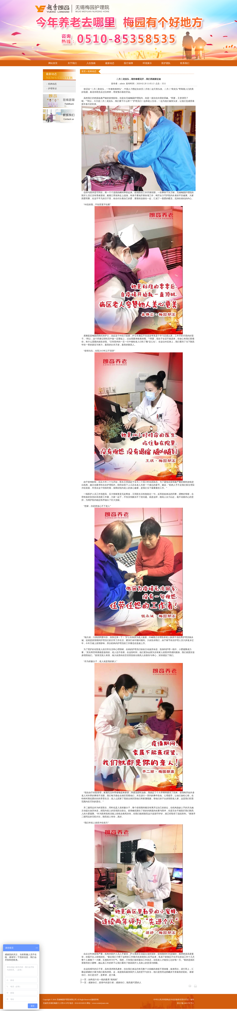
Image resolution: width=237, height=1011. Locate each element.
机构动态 (52, 84)
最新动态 (109, 63)
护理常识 (52, 88)
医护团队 (165, 63)
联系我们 (184, 63)
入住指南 (91, 63)
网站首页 (52, 63)
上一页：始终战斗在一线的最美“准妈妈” (99, 979)
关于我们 (72, 63)
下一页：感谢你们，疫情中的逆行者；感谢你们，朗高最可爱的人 (110, 982)
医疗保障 (128, 63)
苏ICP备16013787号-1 (185, 1003)
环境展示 (147, 63)
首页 (83, 71)
